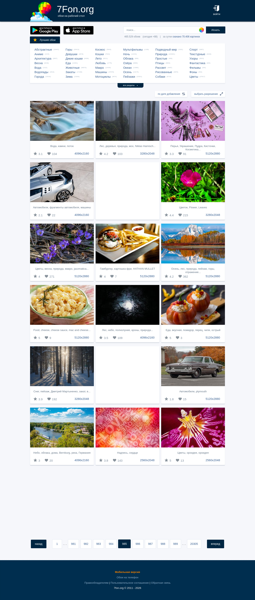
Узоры (193, 58)
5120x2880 (213, 153)
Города (39, 76)
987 (150, 543)
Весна (38, 63)
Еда (68, 63)
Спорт (193, 49)
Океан (127, 67)
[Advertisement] (127, 191)
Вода (37, 67)
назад (38, 543)
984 (111, 543)
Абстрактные (43, 49)
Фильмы (195, 67)
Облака (128, 58)
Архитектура (42, 58)
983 (98, 543)
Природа (161, 54)
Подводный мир (166, 49)
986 (137, 543)
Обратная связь (161, 582)
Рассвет (160, 67)
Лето (98, 58)
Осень (127, 72)
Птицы (159, 63)
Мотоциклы (103, 76)
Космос (100, 49)
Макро (99, 67)
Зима (69, 76)
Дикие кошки (74, 58)
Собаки (160, 76)
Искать (215, 29)
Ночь (126, 54)
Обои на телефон (127, 577)
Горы (69, 49)
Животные (73, 67)
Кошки (99, 54)
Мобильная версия (127, 572)
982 (86, 543)
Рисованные (163, 72)
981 (73, 543)
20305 (194, 543)
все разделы (130, 85)
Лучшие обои (44, 40)
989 (175, 543)
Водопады (41, 72)
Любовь (100, 63)
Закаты (70, 72)
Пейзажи (129, 76)
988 (163, 543)
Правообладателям (96, 582)
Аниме (38, 54)
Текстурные (197, 54)
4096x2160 (82, 153)
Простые (161, 58)
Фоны (193, 72)
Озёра (127, 63)
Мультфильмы (133, 49)
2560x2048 (147, 460)
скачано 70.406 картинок (186, 36)
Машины (101, 72)
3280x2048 (147, 153)
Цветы (193, 76)
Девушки (71, 54)
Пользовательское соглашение (130, 582)
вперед (215, 543)
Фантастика (197, 63)
